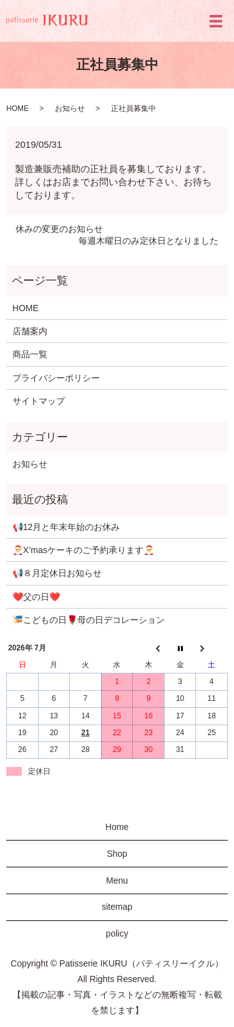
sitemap (117, 907)
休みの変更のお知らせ (59, 229)
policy (117, 933)
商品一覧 (29, 354)
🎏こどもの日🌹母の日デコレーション (88, 620)
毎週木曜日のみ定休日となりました (148, 241)
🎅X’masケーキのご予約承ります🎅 (83, 550)
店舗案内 (29, 331)
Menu (117, 880)
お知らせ (70, 108)
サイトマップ (38, 401)
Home (117, 827)
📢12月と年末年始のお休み (66, 527)
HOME (17, 108)
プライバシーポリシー (56, 378)
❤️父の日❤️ (36, 597)
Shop (117, 854)
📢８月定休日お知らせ (57, 573)
